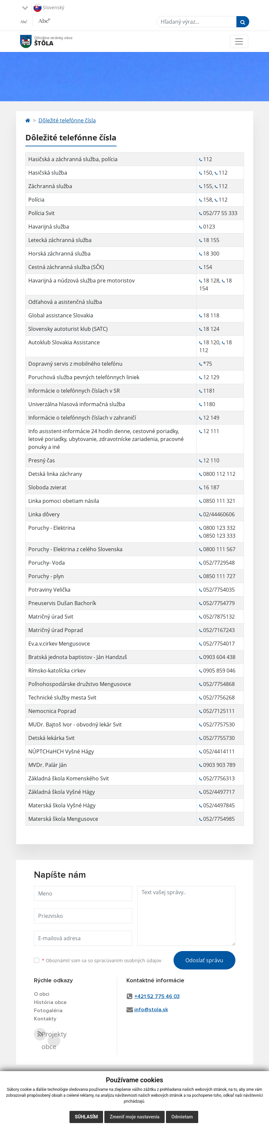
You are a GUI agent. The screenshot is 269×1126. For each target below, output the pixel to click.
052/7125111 (219, 711)
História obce (50, 1002)
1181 (209, 390)
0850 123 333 (219, 535)
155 (207, 186)
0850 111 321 (219, 500)
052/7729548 (219, 562)
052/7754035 (219, 589)
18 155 (211, 240)
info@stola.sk (151, 1009)
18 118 (211, 315)
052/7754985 (219, 818)
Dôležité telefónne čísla (67, 120)
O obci (41, 994)
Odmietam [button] (182, 1116)
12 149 (211, 417)
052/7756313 (219, 778)
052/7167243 (219, 630)
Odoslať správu (204, 960)
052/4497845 (219, 805)
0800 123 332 (219, 527)
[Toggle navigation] (239, 41)
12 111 (211, 431)
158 (207, 199)
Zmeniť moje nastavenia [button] (134, 1116)
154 (208, 267)
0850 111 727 (219, 576)
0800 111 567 (219, 549)
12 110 (211, 460)
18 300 (211, 253)
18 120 (211, 342)
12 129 (211, 377)
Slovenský (49, 8)
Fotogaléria (48, 1010)
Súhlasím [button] (86, 1116)
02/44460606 (219, 514)
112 (207, 159)
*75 (207, 363)
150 (207, 172)
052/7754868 (219, 684)
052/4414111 (219, 751)
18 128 (211, 280)
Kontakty (45, 1018)
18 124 (211, 328)
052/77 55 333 (220, 213)
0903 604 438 (219, 657)
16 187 (211, 487)
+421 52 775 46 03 (157, 996)
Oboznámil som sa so (101, 960)
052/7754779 (219, 603)
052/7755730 (219, 738)
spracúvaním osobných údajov (127, 960)
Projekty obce (54, 1040)
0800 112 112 (219, 473)
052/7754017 (219, 643)
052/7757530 (219, 724)
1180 (209, 404)
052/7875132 (219, 616)
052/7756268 (219, 697)
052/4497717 (219, 792)
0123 (209, 226)
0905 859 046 (219, 670)
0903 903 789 (219, 765)
